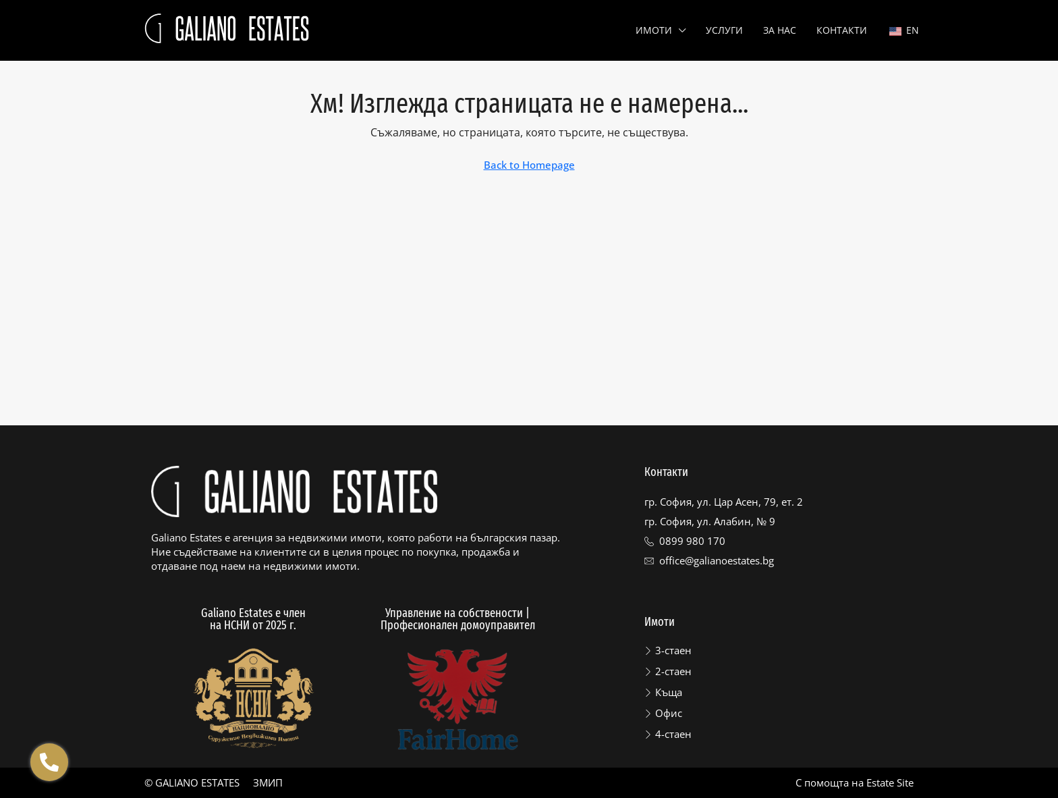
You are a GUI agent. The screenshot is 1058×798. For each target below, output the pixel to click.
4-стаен (673, 734)
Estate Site (890, 782)
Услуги (724, 30)
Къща (668, 692)
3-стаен (673, 650)
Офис (668, 713)
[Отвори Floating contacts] (49, 762)
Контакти (841, 30)
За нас (779, 30)
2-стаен (673, 671)
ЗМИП (268, 782)
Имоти (654, 30)
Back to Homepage (529, 164)
